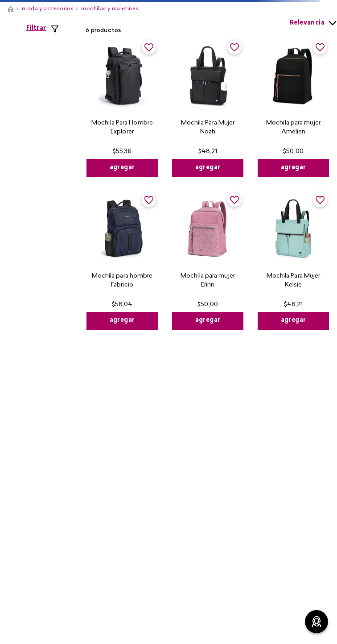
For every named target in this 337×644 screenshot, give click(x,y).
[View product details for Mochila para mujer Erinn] (207, 260)
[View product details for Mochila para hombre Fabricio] (122, 260)
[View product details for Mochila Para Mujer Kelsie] (293, 260)
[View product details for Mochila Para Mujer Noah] (207, 107)
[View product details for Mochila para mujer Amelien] (293, 107)
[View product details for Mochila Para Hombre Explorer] (122, 107)
